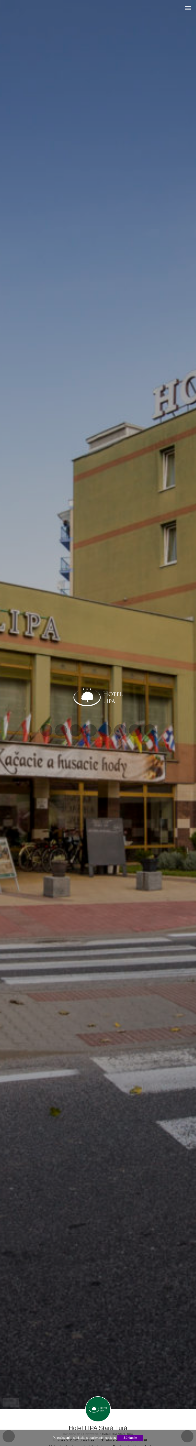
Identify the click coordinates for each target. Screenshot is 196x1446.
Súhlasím (130, 1438)
